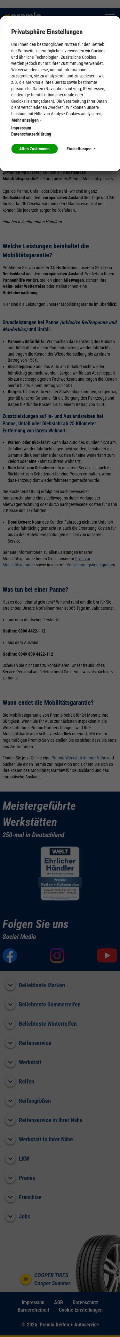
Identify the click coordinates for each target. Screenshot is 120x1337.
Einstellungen (81, 148)
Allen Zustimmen (34, 148)
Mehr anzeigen (27, 120)
